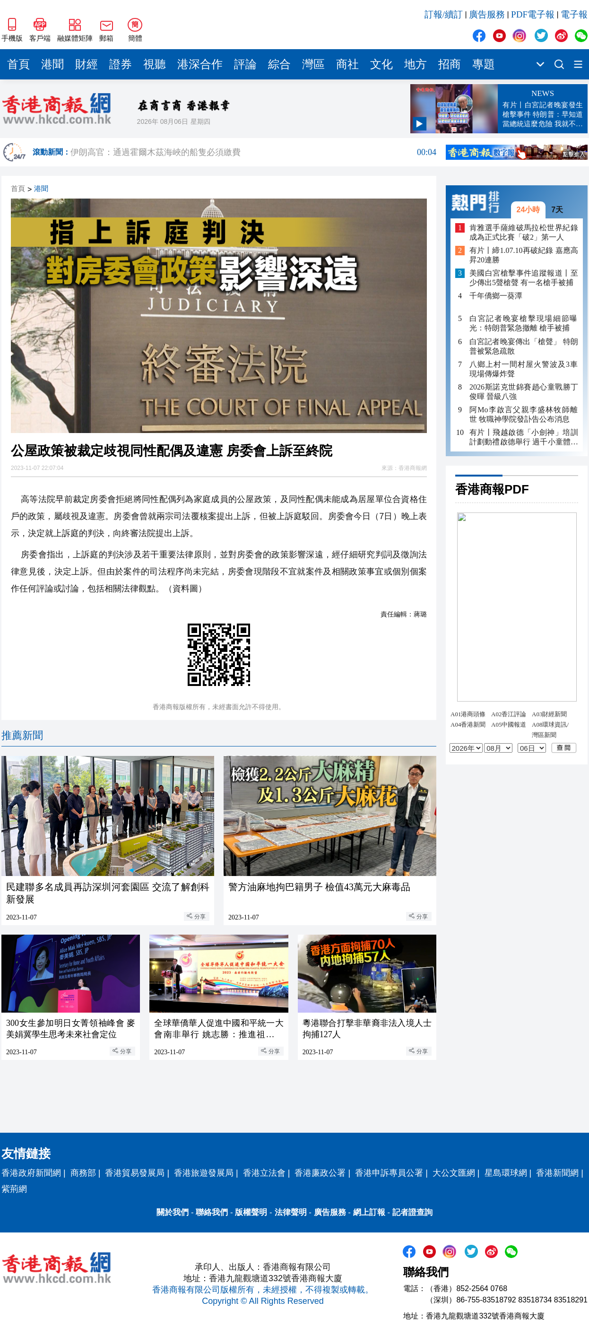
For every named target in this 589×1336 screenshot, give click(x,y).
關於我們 (172, 1212)
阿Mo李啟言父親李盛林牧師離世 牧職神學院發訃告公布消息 (523, 414)
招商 (449, 64)
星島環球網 (506, 1173)
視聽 (154, 64)
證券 (120, 64)
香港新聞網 (557, 1173)
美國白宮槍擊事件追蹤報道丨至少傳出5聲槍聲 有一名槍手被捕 (523, 277)
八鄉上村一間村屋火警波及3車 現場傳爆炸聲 (523, 369)
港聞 (52, 64)
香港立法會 (264, 1173)
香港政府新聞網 (31, 1173)
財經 (86, 64)
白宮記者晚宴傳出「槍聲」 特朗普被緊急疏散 (523, 346)
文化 (381, 64)
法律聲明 (291, 1212)
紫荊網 (14, 1189)
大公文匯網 (454, 1173)
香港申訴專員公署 (389, 1173)
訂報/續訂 (443, 14)
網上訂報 (369, 1212)
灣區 (313, 64)
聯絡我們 (212, 1212)
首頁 (18, 64)
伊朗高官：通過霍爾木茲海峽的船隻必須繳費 (253, 152)
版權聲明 (251, 1212)
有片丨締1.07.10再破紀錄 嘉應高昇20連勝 (523, 255)
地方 (415, 64)
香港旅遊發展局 (204, 1173)
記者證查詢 (412, 1212)
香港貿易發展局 (135, 1173)
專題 (483, 64)
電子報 (574, 14)
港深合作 (200, 64)
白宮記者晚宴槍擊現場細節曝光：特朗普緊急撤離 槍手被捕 (523, 323)
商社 (347, 64)
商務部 (83, 1173)
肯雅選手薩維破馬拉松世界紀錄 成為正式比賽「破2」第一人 (523, 232)
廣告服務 (487, 14)
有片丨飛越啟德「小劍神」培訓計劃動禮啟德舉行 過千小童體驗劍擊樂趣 (523, 437)
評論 (245, 64)
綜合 (279, 64)
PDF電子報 (532, 14)
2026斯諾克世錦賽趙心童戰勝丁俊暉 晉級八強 (523, 391)
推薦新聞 (22, 735)
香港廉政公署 (320, 1173)
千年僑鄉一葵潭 (495, 296)
